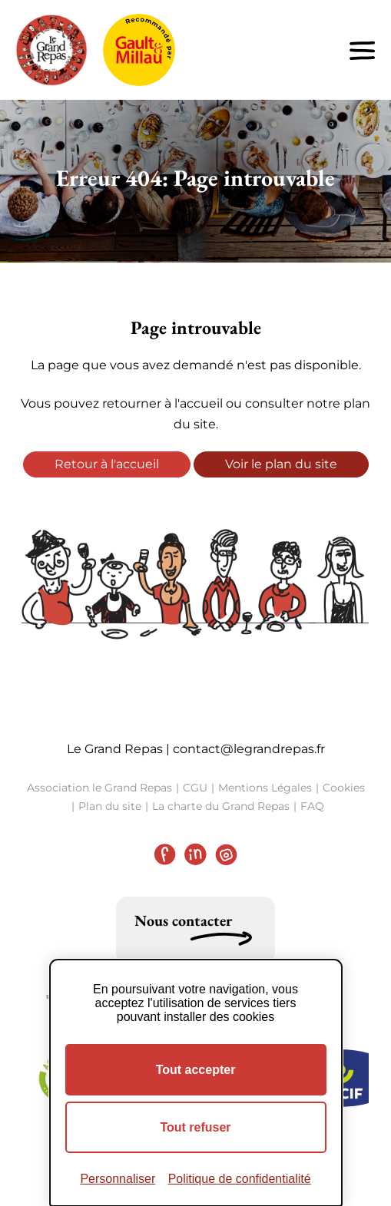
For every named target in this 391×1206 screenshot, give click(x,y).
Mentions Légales (265, 788)
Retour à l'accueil (107, 464)
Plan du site (109, 806)
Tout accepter (196, 1069)
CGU (195, 788)
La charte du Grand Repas (221, 806)
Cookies (344, 788)
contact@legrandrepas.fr (249, 749)
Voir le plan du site (281, 464)
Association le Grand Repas (99, 788)
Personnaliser (117, 1178)
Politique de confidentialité (239, 1178)
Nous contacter (183, 920)
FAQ (312, 806)
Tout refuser (195, 1127)
